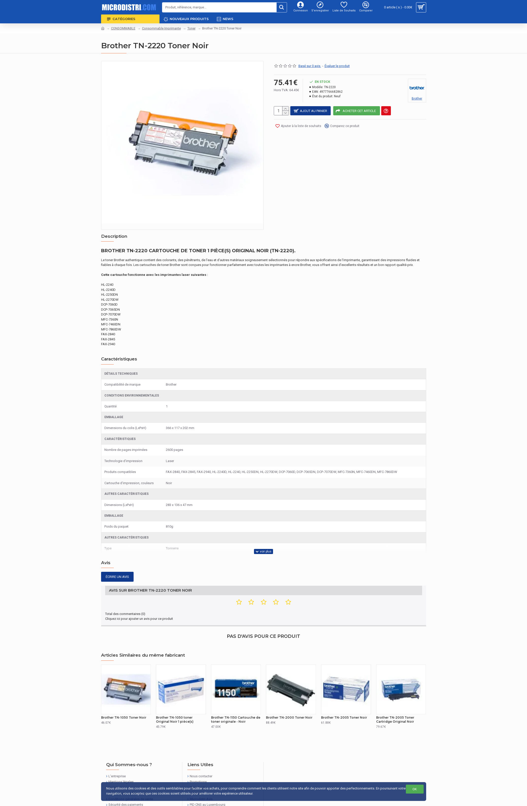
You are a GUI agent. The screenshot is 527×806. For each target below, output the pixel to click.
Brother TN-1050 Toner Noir (123, 700)
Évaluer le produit (337, 66)
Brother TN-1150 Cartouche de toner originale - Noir (235, 702)
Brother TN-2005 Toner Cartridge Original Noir (395, 702)
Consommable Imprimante (161, 28)
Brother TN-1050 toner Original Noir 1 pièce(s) (175, 702)
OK (414, 789)
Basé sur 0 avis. (309, 66)
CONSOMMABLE (123, 28)
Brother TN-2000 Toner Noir (289, 700)
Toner (191, 28)
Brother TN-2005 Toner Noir (344, 700)
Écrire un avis (117, 565)
